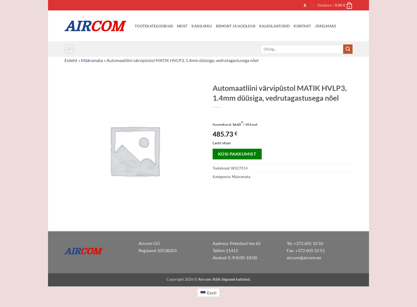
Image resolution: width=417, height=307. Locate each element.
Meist (182, 26)
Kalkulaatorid (274, 26)
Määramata (92, 60)
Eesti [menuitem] (211, 292)
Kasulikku (201, 26)
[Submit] (348, 49)
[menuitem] (208, 293)
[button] (305, 5)
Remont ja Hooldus (235, 26)
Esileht (70, 60)
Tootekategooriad (154, 26)
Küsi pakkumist (237, 153)
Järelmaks (325, 26)
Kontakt (302, 26)
